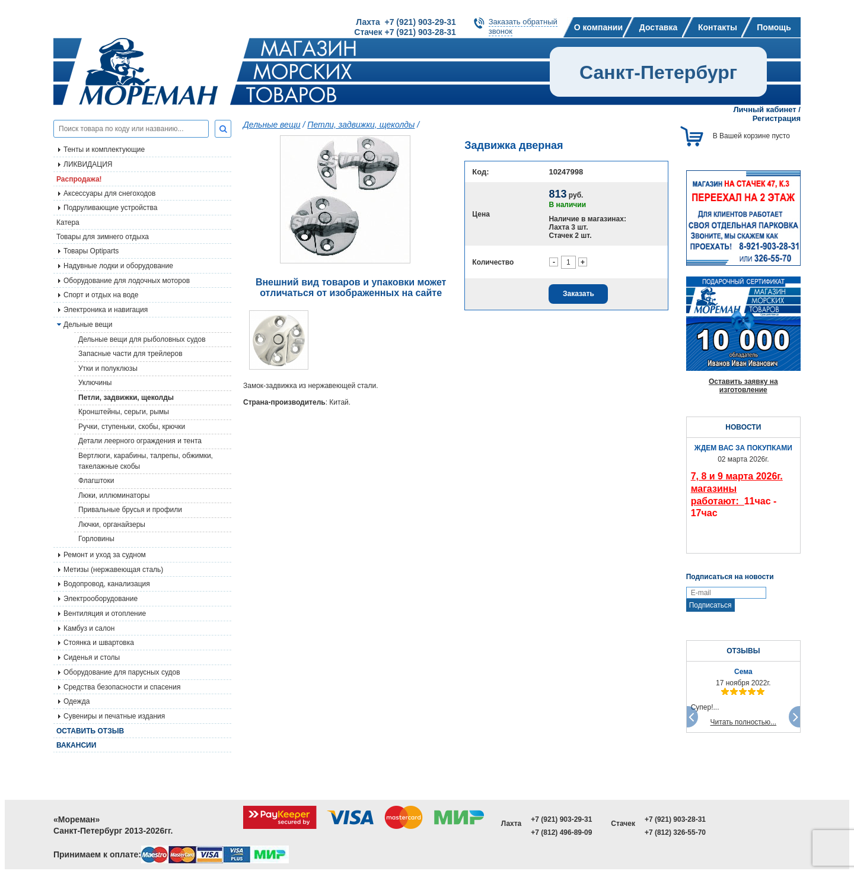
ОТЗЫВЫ (743, 651)
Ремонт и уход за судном (104, 555)
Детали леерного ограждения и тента (140, 441)
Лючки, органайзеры (111, 524)
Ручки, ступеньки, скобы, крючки (131, 426)
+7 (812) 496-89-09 (561, 832)
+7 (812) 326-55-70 (675, 832)
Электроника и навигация (105, 310)
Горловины (96, 539)
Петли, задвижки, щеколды (126, 397)
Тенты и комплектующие (104, 149)
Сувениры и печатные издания (114, 716)
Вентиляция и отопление (104, 613)
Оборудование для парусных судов (121, 672)
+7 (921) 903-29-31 (561, 819)
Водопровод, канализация (106, 584)
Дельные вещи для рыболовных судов (142, 339)
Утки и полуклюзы (108, 368)
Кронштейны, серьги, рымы (123, 412)
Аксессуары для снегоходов (109, 193)
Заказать (578, 294)
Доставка (658, 27)
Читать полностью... (743, 722)
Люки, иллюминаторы (113, 495)
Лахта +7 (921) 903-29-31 (405, 22)
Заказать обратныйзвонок (523, 26)
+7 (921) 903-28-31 (675, 819)
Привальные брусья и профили (130, 510)
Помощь (774, 27)
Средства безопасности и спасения (121, 687)
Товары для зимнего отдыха (102, 237)
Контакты (717, 27)
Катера (67, 222)
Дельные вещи (272, 124)
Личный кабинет (764, 109)
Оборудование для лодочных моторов (126, 280)
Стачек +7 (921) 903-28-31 (404, 32)
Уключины (94, 383)
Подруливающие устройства (110, 208)
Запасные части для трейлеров (130, 353)
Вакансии (76, 745)
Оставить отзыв (90, 731)
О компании (598, 27)
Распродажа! (79, 179)
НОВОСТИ (743, 427)
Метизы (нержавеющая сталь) (113, 569)
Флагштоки (96, 480)
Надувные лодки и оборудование (118, 266)
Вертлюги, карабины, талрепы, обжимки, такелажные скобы (145, 461)
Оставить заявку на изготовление (743, 385)
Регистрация (777, 118)
